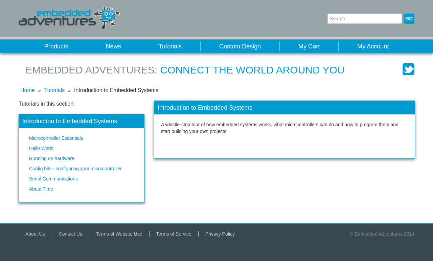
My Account (373, 46)
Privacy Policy (220, 234)
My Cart (309, 46)
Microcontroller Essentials (56, 138)
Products (56, 46)
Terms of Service (173, 234)
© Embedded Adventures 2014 (382, 234)
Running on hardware (51, 158)
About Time (41, 189)
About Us (35, 234)
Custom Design (240, 46)
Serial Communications (53, 178)
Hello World (41, 148)
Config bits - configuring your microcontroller (75, 168)
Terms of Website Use (119, 234)
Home (27, 90)
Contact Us (70, 234)
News (113, 46)
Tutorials (170, 46)
